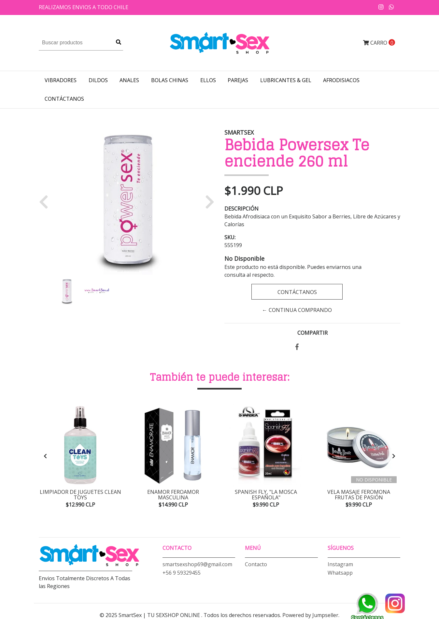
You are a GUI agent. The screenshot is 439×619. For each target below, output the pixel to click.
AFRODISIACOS (341, 80)
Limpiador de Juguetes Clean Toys (80, 494)
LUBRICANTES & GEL (285, 80)
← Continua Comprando (297, 310)
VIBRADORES (61, 80)
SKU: (229, 237)
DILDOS (98, 80)
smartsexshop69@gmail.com (197, 564)
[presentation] (45, 456)
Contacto (256, 564)
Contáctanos (64, 98)
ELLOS (208, 80)
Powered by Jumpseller (310, 615)
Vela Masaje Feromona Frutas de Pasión (358, 494)
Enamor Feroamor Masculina (173, 494)
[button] (46, 201)
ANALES (129, 80)
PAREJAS (238, 80)
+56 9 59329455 (182, 572)
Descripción (241, 208)
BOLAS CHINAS (169, 80)
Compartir (312, 332)
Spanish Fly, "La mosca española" (266, 494)
